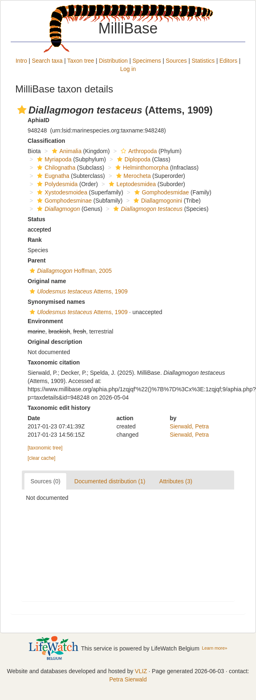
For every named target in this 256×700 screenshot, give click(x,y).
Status (36, 219)
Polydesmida (56, 184)
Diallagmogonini (157, 200)
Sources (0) (45, 481)
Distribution (113, 60)
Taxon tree (80, 60)
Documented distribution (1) (109, 481)
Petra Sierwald (128, 679)
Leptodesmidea (131, 184)
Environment (45, 321)
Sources (176, 60)
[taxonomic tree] (45, 448)
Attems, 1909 (77, 291)
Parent (37, 260)
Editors (228, 60)
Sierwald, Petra (189, 426)
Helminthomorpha (141, 167)
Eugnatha (52, 176)
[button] (21, 110)
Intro (21, 60)
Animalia (66, 151)
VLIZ (141, 671)
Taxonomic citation (54, 362)
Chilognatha (55, 167)
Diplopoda (132, 159)
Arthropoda (138, 151)
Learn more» (215, 648)
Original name (47, 281)
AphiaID (38, 120)
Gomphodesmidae (160, 192)
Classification (46, 140)
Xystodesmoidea (61, 192)
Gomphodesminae (63, 200)
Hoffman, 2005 (70, 270)
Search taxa (47, 60)
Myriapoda (53, 159)
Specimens (146, 60)
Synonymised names (56, 301)
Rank (35, 239)
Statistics (203, 60)
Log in (128, 69)
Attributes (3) (175, 481)
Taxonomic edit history (59, 407)
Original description (55, 341)
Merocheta (132, 176)
